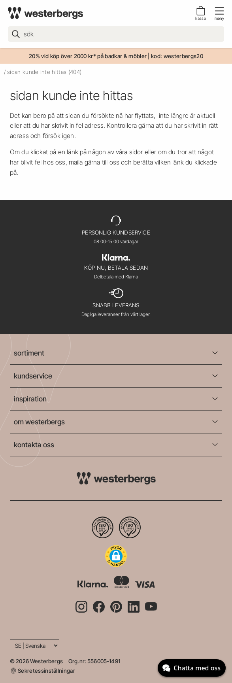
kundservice (33, 376)
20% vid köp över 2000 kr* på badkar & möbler (88, 56)
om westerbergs (39, 422)
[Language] (34, 645)
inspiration (30, 399)
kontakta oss (34, 445)
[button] (116, 556)
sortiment (29, 353)
